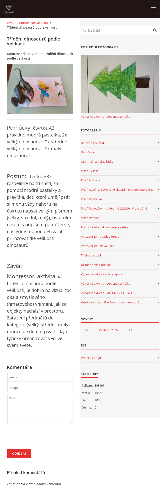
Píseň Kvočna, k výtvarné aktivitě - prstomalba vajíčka (117, 190)
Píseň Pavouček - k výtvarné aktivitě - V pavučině (114, 208)
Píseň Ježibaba (90, 180)
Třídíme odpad (91, 255)
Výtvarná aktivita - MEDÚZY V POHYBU (107, 293)
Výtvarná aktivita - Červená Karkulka (105, 116)
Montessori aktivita (33, 23)
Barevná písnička (92, 143)
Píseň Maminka (91, 199)
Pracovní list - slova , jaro (97, 246)
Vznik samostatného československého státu (111, 302)
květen (104, 330)
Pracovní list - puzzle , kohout (101, 236)
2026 (114, 330)
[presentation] (42, 438)
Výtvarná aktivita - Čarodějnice (101, 274)
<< (86, 330)
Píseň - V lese (89, 171)
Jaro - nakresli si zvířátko (97, 161)
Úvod (11, 23)
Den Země (88, 152)
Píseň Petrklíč (90, 218)
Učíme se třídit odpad (95, 265)
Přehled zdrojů (91, 358)
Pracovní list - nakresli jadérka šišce (104, 227)
